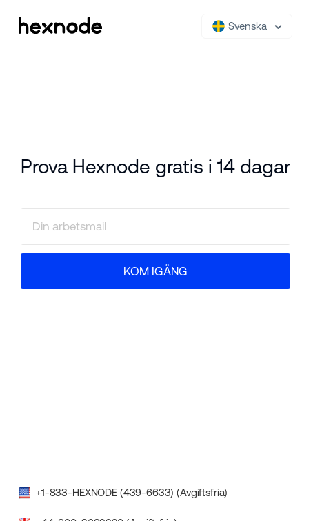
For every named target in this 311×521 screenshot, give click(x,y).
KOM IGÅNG (155, 271)
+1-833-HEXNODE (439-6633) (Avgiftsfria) (132, 492)
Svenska (239, 26)
